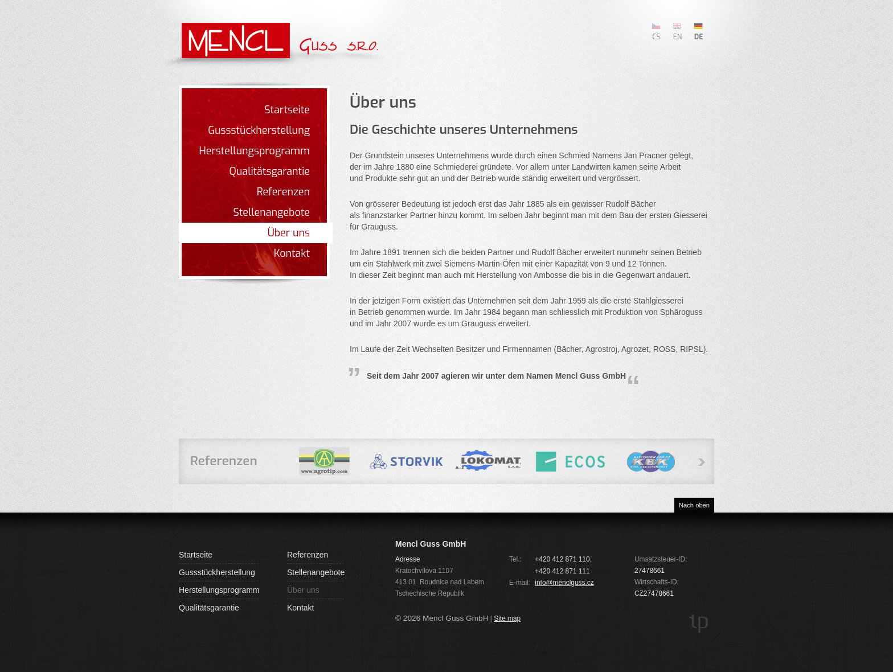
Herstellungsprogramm (254, 151)
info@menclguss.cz (564, 583)
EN (677, 36)
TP (698, 623)
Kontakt (292, 253)
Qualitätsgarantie (270, 171)
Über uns (289, 233)
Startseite (287, 110)
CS (657, 36)
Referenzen (283, 192)
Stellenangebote (271, 212)
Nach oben (694, 505)
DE (698, 36)
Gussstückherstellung (259, 130)
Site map (507, 618)
